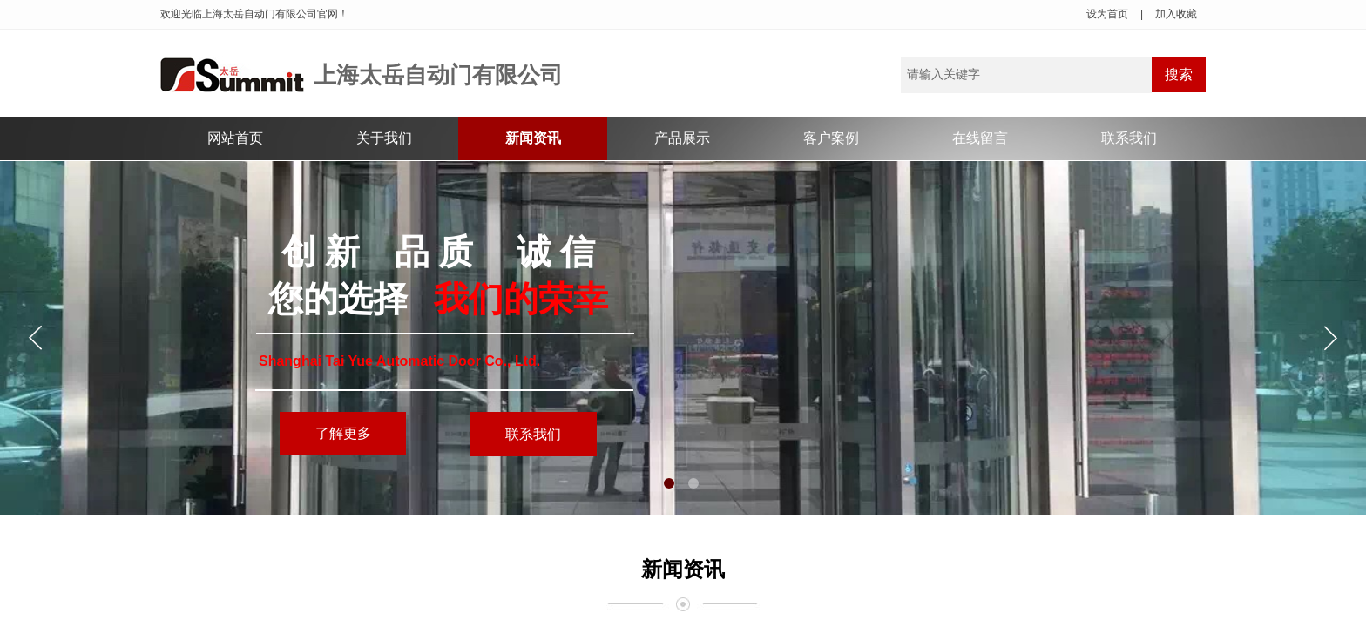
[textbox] (1026, 75)
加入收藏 (1176, 14)
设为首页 (1107, 14)
